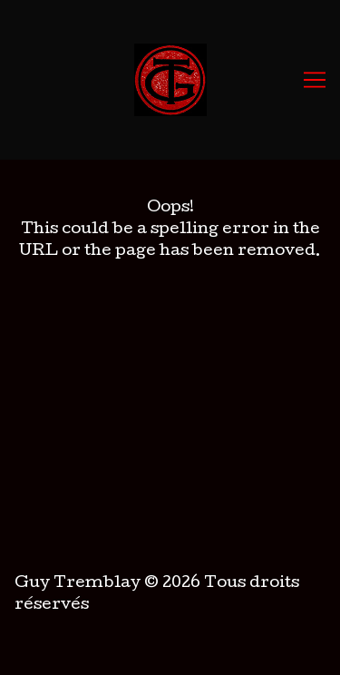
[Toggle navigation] (314, 80)
